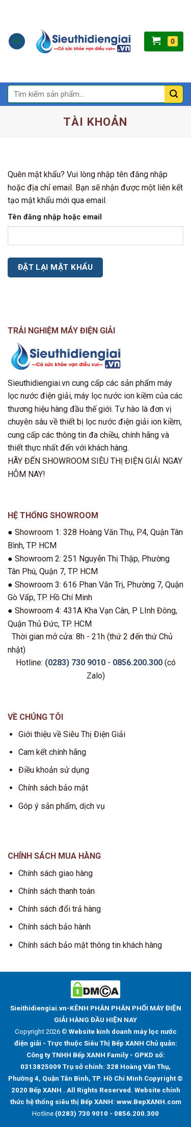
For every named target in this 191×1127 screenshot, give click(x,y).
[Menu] (17, 41)
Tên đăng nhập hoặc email (55, 217)
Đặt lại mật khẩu (55, 267)
